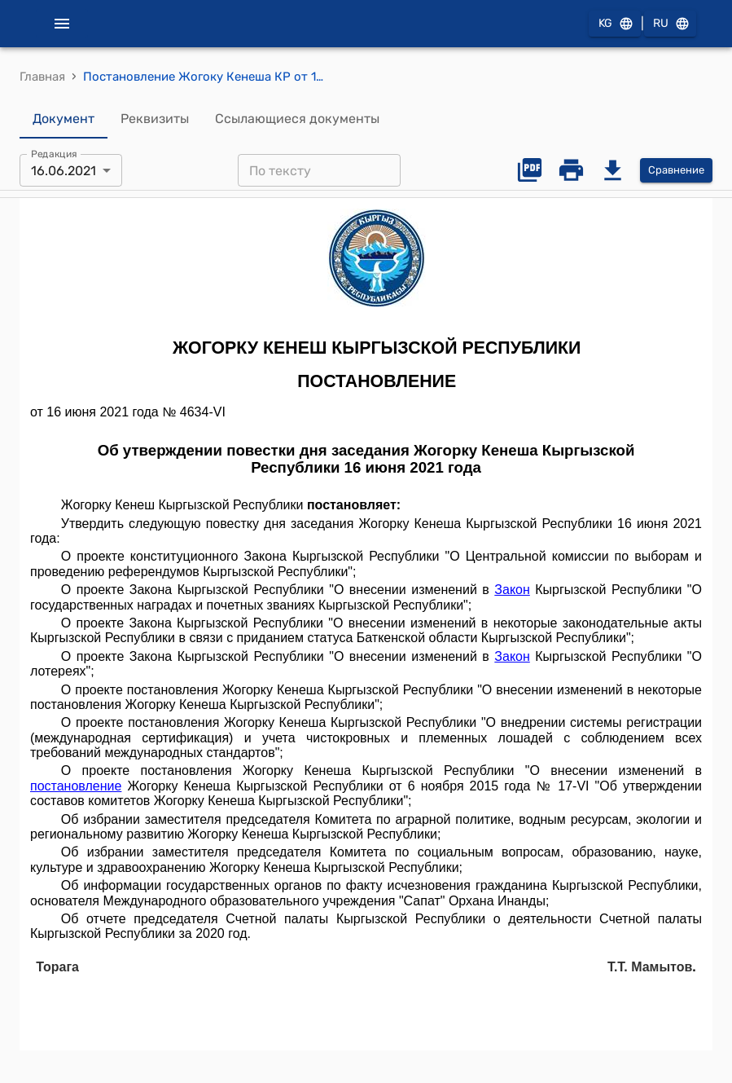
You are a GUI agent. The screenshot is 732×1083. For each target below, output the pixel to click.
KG (615, 24)
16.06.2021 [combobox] (63, 170)
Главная (42, 76)
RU (670, 24)
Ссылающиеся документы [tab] (297, 119)
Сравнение (676, 170)
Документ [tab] (63, 119)
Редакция (54, 154)
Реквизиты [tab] (154, 119)
